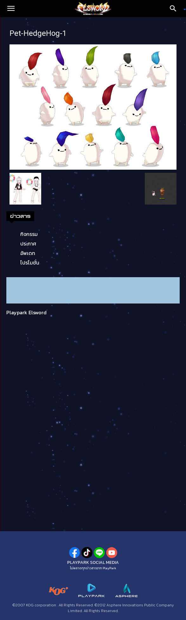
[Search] (175, 8)
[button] (11, 8)
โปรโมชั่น (29, 262)
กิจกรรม (29, 234)
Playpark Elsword (26, 312)
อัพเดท (27, 253)
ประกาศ (28, 243)
